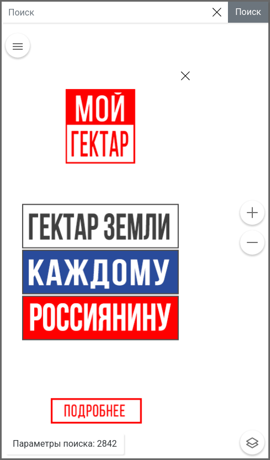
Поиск (248, 12)
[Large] (104, 12)
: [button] (65, 444)
